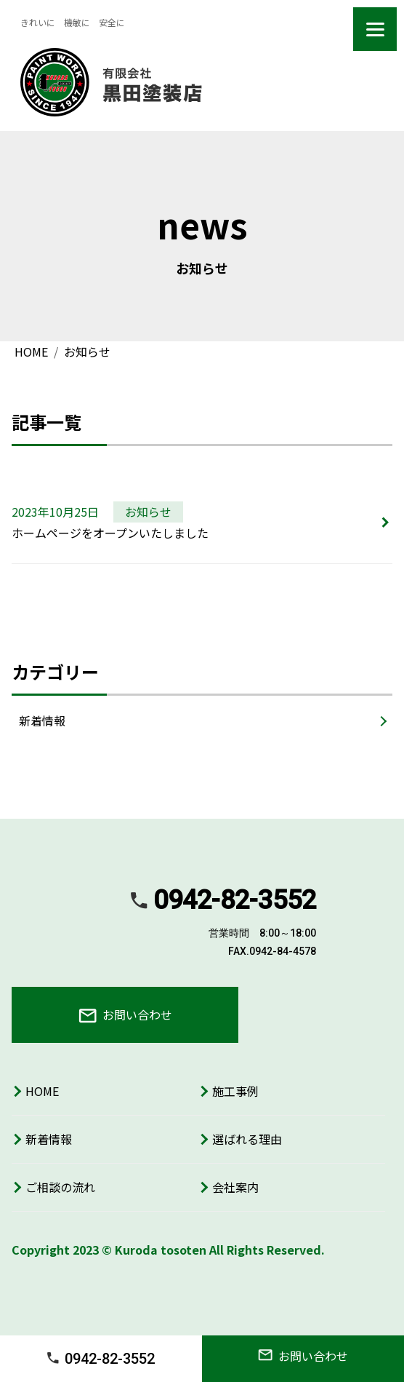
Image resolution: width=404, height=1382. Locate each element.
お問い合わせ (125, 1014)
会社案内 (235, 1187)
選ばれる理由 (247, 1139)
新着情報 (42, 720)
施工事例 (235, 1091)
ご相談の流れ (60, 1187)
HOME (42, 1091)
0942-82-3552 (101, 1358)
